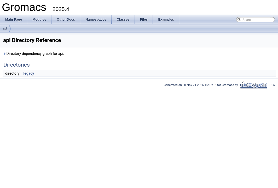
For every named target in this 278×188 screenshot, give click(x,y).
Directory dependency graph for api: (33, 53)
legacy (29, 73)
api (5, 28)
